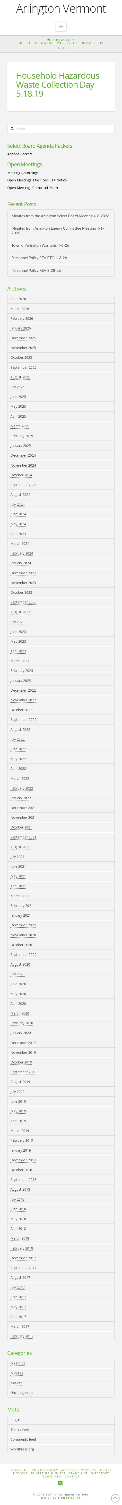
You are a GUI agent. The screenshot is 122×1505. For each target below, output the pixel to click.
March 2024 (19, 543)
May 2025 (18, 406)
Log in (15, 1419)
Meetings (17, 1363)
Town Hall (20, 1470)
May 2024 (18, 524)
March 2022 (19, 778)
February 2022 (21, 788)
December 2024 (23, 455)
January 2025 (20, 445)
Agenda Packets (20, 154)
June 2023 (18, 631)
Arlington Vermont (61, 8)
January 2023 (20, 680)
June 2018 (18, 1209)
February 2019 (21, 1140)
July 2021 (17, 856)
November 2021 (23, 817)
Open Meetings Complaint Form (32, 187)
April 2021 (18, 886)
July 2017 (17, 1287)
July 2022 (17, 739)
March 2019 (19, 1130)
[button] (61, 26)
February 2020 (21, 1023)
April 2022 (18, 768)
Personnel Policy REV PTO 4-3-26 (39, 257)
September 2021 (23, 837)
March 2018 (19, 1238)
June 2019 (18, 1101)
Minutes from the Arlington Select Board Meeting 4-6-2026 (60, 216)
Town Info (52, 1476)
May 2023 (18, 641)
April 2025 (18, 416)
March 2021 (19, 896)
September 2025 (23, 367)
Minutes (16, 1373)
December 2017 (23, 1258)
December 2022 (23, 690)
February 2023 (21, 670)
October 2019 (21, 1062)
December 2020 (23, 925)
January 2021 (20, 915)
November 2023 (23, 582)
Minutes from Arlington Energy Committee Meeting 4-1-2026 (57, 230)
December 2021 (23, 807)
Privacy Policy (45, 1470)
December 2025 (23, 338)
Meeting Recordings (23, 172)
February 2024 (21, 553)
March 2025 (19, 426)
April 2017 (18, 1316)
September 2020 (23, 954)
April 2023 (18, 651)
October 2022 (21, 709)
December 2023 (23, 573)
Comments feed (23, 1439)
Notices (16, 1383)
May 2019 (18, 1111)
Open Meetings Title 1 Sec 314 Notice (37, 180)
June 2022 (18, 749)
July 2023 (17, 622)
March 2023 (19, 660)
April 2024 (18, 533)
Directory (100, 1473)
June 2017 (18, 1297)
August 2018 (20, 1189)
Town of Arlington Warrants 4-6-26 (40, 245)
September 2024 (23, 484)
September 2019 (23, 1072)
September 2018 (23, 1179)
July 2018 (17, 1199)
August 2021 (20, 847)
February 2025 (21, 435)
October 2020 (21, 944)
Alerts (105, 1470)
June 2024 (18, 514)
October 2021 (21, 827)
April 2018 (18, 1228)
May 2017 (18, 1307)
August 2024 (20, 494)
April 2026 (18, 298)
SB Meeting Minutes (47, 1473)
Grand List (78, 1473)
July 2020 (17, 974)
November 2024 (23, 465)
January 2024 (20, 563)
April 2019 (18, 1121)
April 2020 (18, 1003)
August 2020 (20, 964)
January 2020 (20, 1032)
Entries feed (19, 1429)
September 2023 (23, 602)
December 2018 (23, 1160)
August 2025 (20, 377)
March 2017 (19, 1326)
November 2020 (23, 935)
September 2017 (23, 1267)
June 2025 (18, 396)
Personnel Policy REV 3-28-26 (36, 270)
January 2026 (20, 328)
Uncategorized (21, 1392)
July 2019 (17, 1091)
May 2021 (18, 876)
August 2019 (20, 1081)
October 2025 (21, 357)
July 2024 (17, 504)
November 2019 (23, 1052)
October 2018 (21, 1169)
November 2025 (23, 347)
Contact (72, 1476)
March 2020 (19, 1013)
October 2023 (21, 592)
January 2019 (20, 1150)
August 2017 (20, 1277)
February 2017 (21, 1336)
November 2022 (23, 700)
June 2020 (18, 983)
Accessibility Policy (79, 1470)
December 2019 (23, 1042)
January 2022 (20, 798)
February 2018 (21, 1248)
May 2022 (18, 758)
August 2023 (20, 612)
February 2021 (21, 905)
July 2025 (17, 387)
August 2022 (20, 729)
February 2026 (21, 318)
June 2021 (18, 866)
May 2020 (18, 993)
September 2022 (23, 719)
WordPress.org (22, 1449)
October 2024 (21, 475)
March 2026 (19, 308)
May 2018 (18, 1218)
